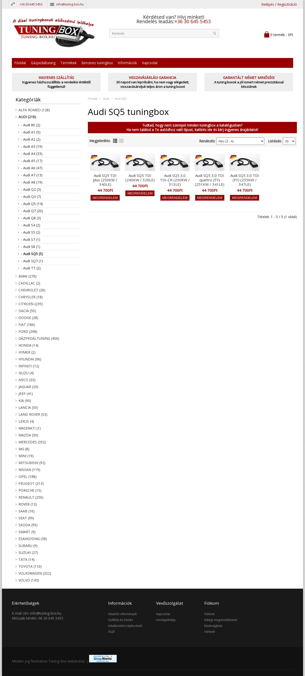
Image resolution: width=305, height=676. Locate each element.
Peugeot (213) (31, 483)
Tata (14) (27, 559)
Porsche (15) (30, 490)
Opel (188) (28, 476)
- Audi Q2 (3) (31, 189)
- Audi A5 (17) (31, 160)
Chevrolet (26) (32, 290)
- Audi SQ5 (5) (32, 253)
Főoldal (20, 62)
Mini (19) (26, 455)
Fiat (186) (27, 324)
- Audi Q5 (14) (32, 203)
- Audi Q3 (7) (31, 196)
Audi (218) (27, 116)
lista (115, 141)
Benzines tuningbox (97, 62)
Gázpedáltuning (43, 62)
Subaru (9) (28, 545)
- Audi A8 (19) (31, 182)
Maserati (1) (30, 428)
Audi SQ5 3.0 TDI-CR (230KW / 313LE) (175, 180)
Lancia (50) (28, 407)
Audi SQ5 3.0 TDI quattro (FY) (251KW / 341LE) (209, 180)
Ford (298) (28, 331)
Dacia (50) (27, 310)
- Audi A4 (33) (31, 153)
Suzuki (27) (28, 552)
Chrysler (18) (31, 297)
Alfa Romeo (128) (34, 110)
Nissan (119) (29, 469)
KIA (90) (25, 400)
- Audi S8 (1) (30, 246)
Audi (106, 98)
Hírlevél (209, 632)
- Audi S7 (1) (30, 239)
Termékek (68, 62)
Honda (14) (28, 345)
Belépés (267, 4)
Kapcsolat (150, 62)
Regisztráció (287, 4)
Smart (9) (27, 531)
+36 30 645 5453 (30, 4)
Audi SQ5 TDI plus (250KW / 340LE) (105, 180)
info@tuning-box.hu (70, 4)
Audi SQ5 (121, 98)
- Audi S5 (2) (30, 232)
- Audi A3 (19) (31, 146)
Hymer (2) (27, 352)
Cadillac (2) (29, 283)
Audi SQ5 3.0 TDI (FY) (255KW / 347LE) (244, 180)
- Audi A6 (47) (31, 168)
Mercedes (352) (32, 442)
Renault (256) (31, 497)
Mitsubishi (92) (32, 462)
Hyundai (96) (30, 359)
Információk (127, 62)
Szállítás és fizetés (120, 620)
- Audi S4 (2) (30, 225)
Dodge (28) (28, 317)
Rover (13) (28, 504)
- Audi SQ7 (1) (32, 261)
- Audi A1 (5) (30, 132)
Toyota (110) (30, 566)
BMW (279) (28, 276)
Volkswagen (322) (35, 573)
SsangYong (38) (33, 538)
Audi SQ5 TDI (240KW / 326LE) (140, 177)
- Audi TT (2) (31, 268)
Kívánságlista (213, 626)
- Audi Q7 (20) (32, 210)
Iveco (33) (27, 379)
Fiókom (209, 614)
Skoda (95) (28, 525)
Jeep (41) (26, 393)
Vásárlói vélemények (122, 614)
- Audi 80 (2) (30, 125)
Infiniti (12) (29, 366)
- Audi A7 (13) (31, 175)
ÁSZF (111, 632)
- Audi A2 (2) (30, 139)
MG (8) (24, 449)
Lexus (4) (26, 421)
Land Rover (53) (33, 414)
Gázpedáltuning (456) (39, 338)
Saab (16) (27, 511)
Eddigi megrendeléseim (220, 620)
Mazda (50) (28, 435)
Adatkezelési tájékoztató (125, 626)
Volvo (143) (29, 580)
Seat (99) (26, 518)
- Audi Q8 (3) (31, 218)
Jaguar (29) (28, 386)
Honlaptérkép (166, 620)
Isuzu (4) (26, 373)
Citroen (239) (31, 303)
